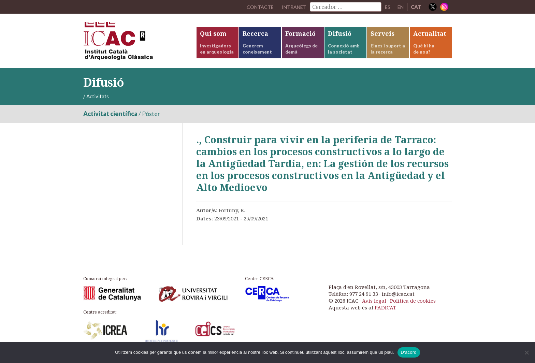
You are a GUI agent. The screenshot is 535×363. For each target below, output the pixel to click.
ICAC (134, 43)
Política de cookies (413, 305)
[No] (526, 352)
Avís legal (374, 305)
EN (400, 7)
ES (387, 7)
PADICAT (385, 311)
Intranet (292, 7)
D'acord (409, 352)
